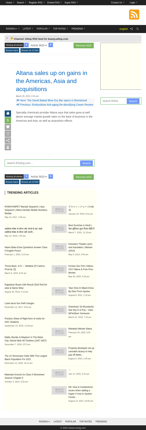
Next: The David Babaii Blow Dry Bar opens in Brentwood (51, 99)
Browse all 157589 (30, 50)
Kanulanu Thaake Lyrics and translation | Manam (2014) (81, 246)
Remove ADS (84, 45)
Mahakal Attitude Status (80, 328)
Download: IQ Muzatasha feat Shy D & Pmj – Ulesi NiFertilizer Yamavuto (81, 309)
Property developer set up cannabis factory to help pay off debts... (81, 351)
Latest (58, 421)
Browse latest (12, 50)
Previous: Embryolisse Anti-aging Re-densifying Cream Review (54, 104)
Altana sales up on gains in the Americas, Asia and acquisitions (51, 81)
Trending (101, 421)
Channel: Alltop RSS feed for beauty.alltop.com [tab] (39, 38)
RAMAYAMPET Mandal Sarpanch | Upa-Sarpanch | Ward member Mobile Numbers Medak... (26, 209)
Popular (70, 421)
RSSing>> (44, 421)
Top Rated (85, 421)
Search (86, 162)
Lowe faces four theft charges (19, 302)
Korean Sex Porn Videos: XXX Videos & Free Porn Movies (81, 268)
